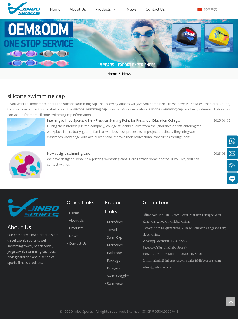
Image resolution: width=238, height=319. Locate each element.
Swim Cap (114, 237)
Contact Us (78, 243)
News (73, 235)
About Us (76, 220)
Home (74, 212)
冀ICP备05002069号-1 (160, 311)
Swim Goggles (118, 275)
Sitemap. (133, 311)
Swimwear (115, 283)
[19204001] (119, 43)
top (230, 301)
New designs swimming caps (68, 153)
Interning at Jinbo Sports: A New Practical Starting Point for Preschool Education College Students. (120, 120)
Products (76, 228)
